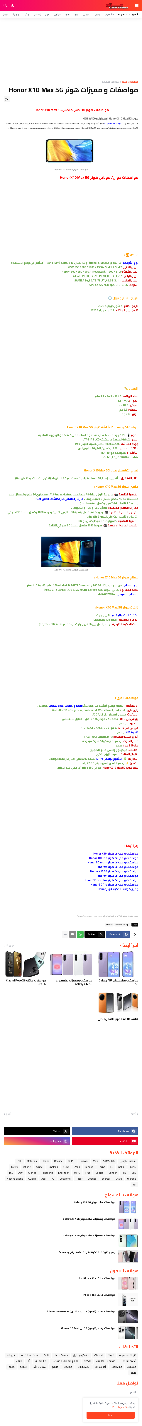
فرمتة (111, 1355)
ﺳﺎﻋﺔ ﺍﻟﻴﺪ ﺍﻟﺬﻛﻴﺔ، (29, 1355)
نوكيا (27, 14)
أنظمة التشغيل (128, 1360)
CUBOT (32, 1178)
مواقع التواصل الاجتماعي (65, 1360)
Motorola (32, 1161)
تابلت (46, 1355)
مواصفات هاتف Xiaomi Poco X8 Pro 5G (26, 982)
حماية (12, 1366)
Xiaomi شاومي (128, 1161)
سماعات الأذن (39, 1366)
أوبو (76, 14)
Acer (43, 1178)
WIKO (77, 1172)
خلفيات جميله (61, 1355)
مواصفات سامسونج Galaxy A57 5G (118, 982)
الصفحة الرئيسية (130, 82)
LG (111, 1166)
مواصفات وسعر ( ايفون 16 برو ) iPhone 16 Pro (88, 1328)
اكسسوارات (83, 1366)
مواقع (54, 1366)
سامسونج (109, 14)
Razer (79, 1178)
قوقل (5, 14)
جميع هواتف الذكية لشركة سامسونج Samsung (87, 1252)
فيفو (67, 14)
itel (134, 1184)
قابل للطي (116, 1366)
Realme (58, 1161)
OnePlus (53, 1166)
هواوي (57, 14)
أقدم (8, 1114)
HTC (124, 1172)
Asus (77, 1166)
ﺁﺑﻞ (28, 1360)
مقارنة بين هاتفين (105, 1360)
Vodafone (65, 1178)
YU (53, 1178)
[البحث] (5, 5)
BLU (134, 1172)
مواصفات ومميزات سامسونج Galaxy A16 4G (89, 1235)
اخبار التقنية (41, 1360)
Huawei (84, 1161)
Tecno (102, 1166)
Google (99, 1172)
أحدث (133, 1114)
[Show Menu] (137, 5)
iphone (27, 1166)
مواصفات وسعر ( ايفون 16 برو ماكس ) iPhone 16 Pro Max (81, 1311)
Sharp (119, 1178)
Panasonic (47, 1172)
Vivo (95, 1161)
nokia (121, 1166)
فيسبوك (131, 1366)
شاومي (86, 14)
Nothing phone (15, 1178)
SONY (66, 1166)
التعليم (23, 1366)
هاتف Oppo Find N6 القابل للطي (118, 1019)
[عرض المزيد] (65, 934)
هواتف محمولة (110, 82)
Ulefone (131, 1178)
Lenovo (89, 1166)
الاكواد (87, 1360)
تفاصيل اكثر (121, 1407)
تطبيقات (98, 1355)
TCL (11, 1172)
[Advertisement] (71, 49)
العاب (19, 1360)
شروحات (11, 1355)
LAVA (20, 1172)
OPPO (71, 1161)
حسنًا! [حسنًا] (110, 1415)
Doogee (92, 1178)
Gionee (32, 1172)
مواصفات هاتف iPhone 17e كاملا (95, 1278)
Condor (113, 1172)
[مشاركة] (7, 99)
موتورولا (16, 14)
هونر (47, 14)
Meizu (14, 1166)
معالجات (68, 1366)
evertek (106, 1178)
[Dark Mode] (13, 5)
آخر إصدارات (100, 1366)
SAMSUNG (109, 1161)
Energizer (63, 1172)
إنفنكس (37, 14)
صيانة (133, 1372)
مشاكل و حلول (81, 1355)
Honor (109, 925)
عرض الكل (9, 945)
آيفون (97, 14)
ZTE (20, 1161)
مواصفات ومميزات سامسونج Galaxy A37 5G (73, 982)
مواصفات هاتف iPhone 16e (99, 1295)
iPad (87, 1172)
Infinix (133, 1166)
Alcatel (39, 1166)
